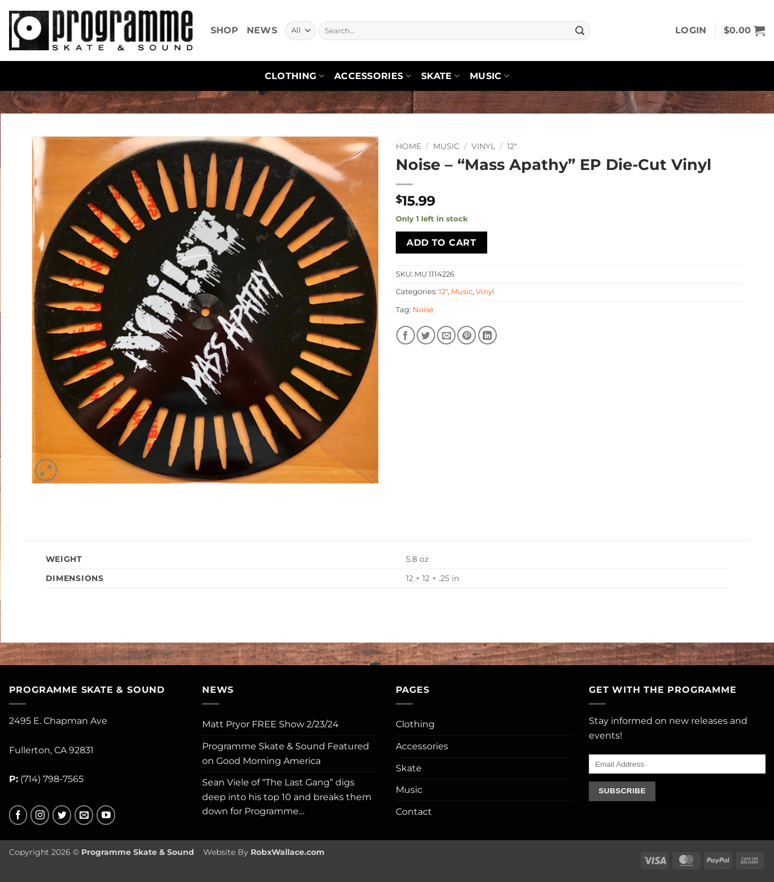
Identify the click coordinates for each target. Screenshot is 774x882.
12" (512, 146)
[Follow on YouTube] (106, 815)
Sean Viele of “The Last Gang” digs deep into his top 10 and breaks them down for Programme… (286, 796)
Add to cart (441, 242)
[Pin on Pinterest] (466, 335)
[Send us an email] (84, 815)
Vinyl (483, 146)
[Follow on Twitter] (62, 815)
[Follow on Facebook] (18, 815)
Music (489, 76)
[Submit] (579, 30)
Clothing (294, 76)
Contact (414, 811)
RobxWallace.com (288, 852)
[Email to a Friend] (446, 335)
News (262, 30)
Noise (423, 309)
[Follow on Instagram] (39, 815)
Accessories (372, 76)
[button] (691, 30)
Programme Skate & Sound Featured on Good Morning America (285, 753)
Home (408, 146)
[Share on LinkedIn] (487, 335)
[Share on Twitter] (426, 335)
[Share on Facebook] (405, 335)
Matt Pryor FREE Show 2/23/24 (270, 724)
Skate (440, 76)
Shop (225, 30)
